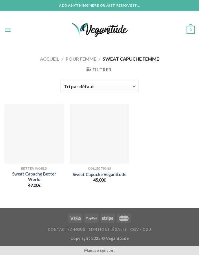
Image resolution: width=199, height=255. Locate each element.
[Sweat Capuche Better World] (34, 134)
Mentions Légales (108, 229)
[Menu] (7, 30)
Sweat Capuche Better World (34, 176)
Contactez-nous (66, 229)
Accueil (49, 59)
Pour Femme (81, 59)
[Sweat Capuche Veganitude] (99, 134)
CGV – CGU (140, 229)
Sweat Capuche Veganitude (99, 174)
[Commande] (99, 86)
